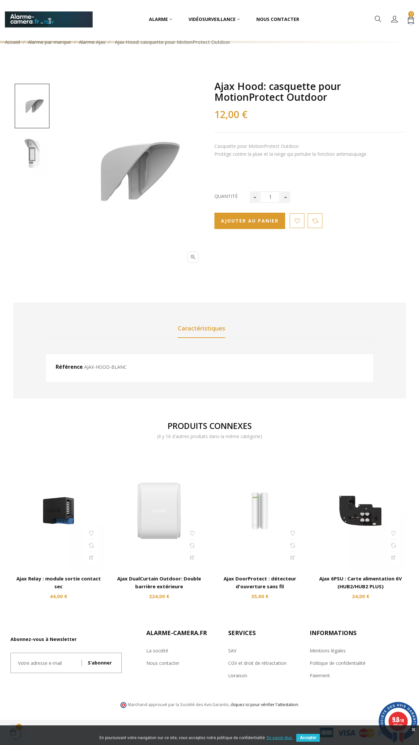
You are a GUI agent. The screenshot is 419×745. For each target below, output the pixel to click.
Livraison (237, 675)
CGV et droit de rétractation (257, 663)
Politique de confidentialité (338, 663)
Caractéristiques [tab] (201, 328)
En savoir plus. (280, 738)
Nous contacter (162, 663)
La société (157, 650)
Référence (69, 367)
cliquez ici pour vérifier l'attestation (264, 704)
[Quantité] (270, 197)
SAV (232, 650)
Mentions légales (328, 650)
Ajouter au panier (250, 221)
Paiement (320, 675)
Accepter (308, 738)
